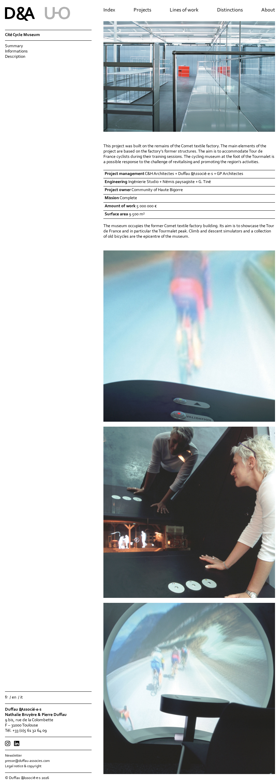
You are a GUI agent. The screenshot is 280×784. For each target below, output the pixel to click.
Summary (14, 46)
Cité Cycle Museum (22, 35)
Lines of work (184, 10)
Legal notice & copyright (23, 766)
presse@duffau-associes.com (27, 761)
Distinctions (230, 10)
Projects (142, 10)
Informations (16, 51)
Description (15, 57)
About (268, 10)
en (14, 697)
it (21, 697)
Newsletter (13, 756)
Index (109, 10)
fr (6, 697)
